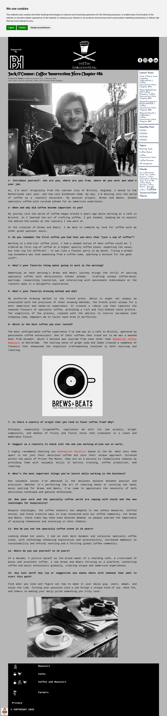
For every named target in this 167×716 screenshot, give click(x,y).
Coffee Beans (145, 152)
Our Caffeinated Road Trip (146, 174)
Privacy (17, 703)
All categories (145, 164)
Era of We (149, 181)
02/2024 (143, 137)
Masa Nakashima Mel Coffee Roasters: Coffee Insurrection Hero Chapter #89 (147, 94)
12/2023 (143, 140)
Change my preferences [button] (40, 28)
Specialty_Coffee (32, 80)
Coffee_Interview (18, 80)
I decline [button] (22, 28)
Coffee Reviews (146, 161)
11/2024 (142, 130)
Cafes (42, 674)
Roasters (44, 666)
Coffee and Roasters (52, 682)
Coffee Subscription (146, 178)
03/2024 (143, 134)
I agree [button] (11, 28)
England (59, 80)
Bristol (53, 80)
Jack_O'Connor (44, 80)
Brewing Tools (145, 149)
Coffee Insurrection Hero (147, 156)
